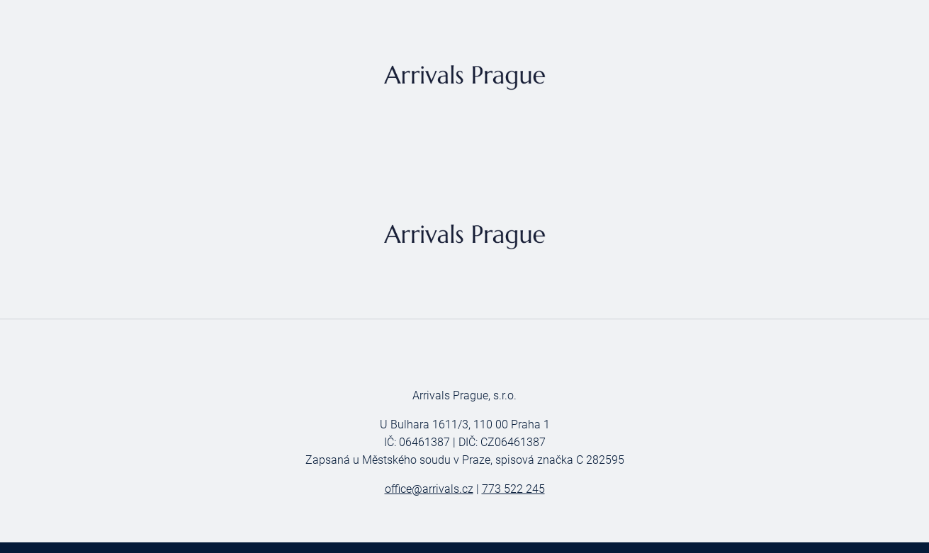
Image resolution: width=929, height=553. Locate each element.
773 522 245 (513, 489)
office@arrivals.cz (429, 489)
